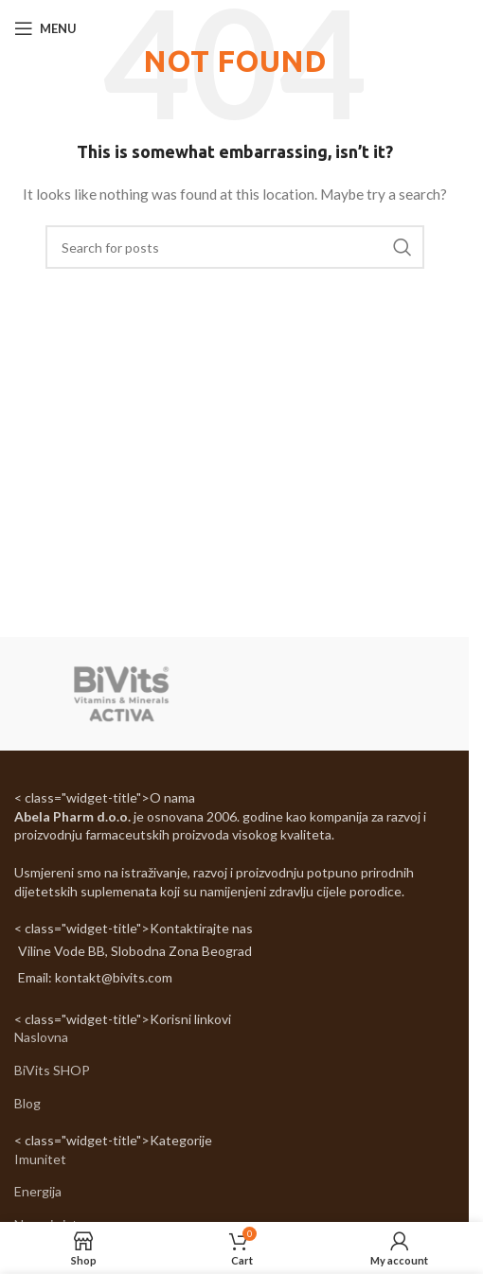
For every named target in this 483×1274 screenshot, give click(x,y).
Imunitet (40, 1159)
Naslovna (41, 1037)
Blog (27, 1103)
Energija (38, 1191)
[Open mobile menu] (45, 28)
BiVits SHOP (52, 1070)
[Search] (234, 247)
